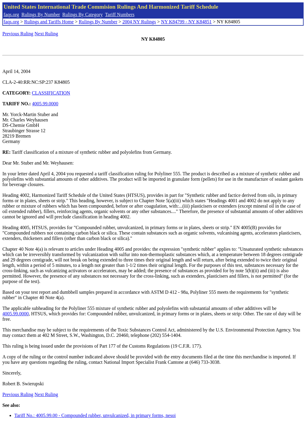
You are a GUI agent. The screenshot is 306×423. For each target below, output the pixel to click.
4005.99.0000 (45, 103)
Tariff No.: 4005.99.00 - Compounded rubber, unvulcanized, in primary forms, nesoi (95, 415)
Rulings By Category (82, 14)
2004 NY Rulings (139, 21)
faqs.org (11, 14)
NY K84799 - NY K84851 (186, 21)
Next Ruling (46, 33)
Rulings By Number (41, 14)
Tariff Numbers (119, 14)
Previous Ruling (17, 33)
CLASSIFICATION (51, 92)
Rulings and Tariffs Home (49, 21)
